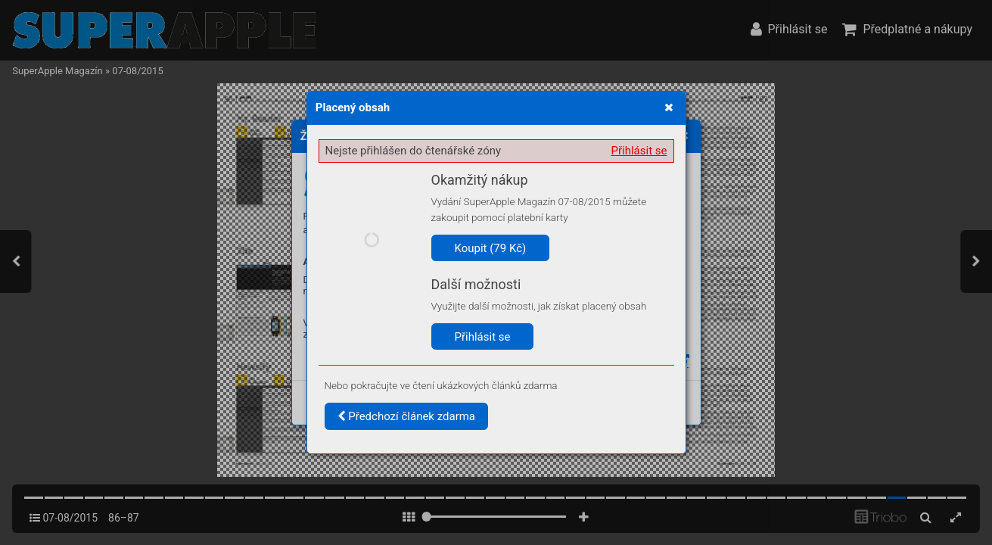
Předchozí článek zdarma (406, 416)
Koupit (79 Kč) (491, 248)
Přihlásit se (639, 150)
